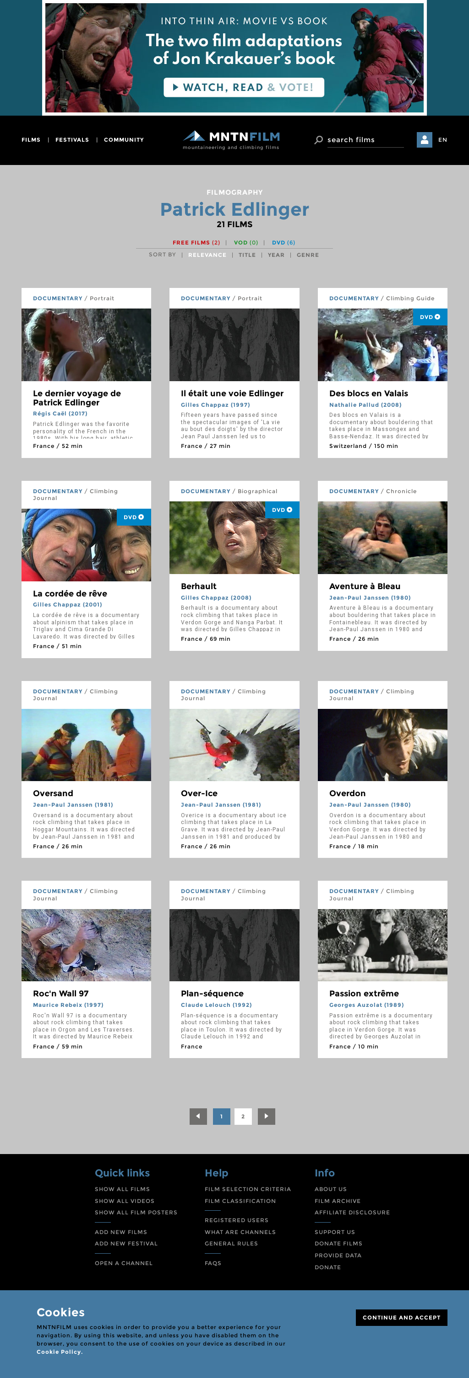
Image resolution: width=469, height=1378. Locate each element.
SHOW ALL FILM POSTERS (136, 1212)
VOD (246, 242)
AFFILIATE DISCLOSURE (352, 1212)
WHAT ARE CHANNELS (240, 1232)
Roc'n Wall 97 (60, 994)
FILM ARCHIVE (338, 1200)
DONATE (328, 1267)
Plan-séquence (212, 994)
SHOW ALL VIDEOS (125, 1200)
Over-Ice (199, 793)
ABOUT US (331, 1189)
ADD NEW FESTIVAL (126, 1243)
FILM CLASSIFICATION (240, 1200)
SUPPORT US (335, 1232)
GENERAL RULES (231, 1243)
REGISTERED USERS (237, 1220)
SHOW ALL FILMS (122, 1189)
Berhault (199, 586)
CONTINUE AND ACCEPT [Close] (402, 1317)
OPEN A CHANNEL (124, 1263)
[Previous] (198, 1116)
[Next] (266, 1116)
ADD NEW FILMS (121, 1232)
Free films (196, 242)
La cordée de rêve (70, 594)
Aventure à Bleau (365, 586)
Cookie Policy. (60, 1351)
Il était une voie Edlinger (232, 393)
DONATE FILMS (339, 1243)
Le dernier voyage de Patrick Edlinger (77, 398)
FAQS (213, 1263)
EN (442, 139)
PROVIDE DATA (338, 1255)
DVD (283, 242)
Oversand (53, 793)
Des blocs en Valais (368, 393)
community (124, 139)
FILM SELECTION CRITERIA (248, 1189)
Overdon (347, 793)
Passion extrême (364, 994)
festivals (72, 139)
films (31, 139)
